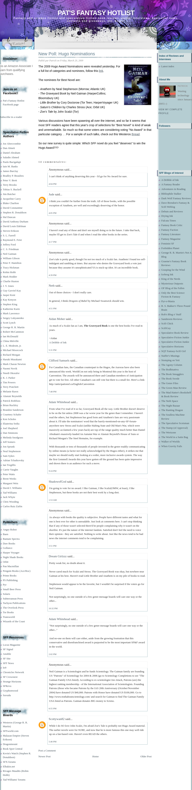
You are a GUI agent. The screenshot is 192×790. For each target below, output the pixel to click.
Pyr (4, 584)
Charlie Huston (11, 281)
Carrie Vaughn (10, 469)
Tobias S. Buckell (12, 189)
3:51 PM (52, 546)
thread (136, 134)
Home (95, 756)
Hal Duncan (9, 217)
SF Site (7, 658)
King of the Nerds (170, 278)
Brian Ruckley (10, 405)
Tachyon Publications (14, 603)
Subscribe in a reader (11, 116)
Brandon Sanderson (13, 409)
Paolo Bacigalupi (12, 161)
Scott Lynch (9, 322)
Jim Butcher (9, 194)
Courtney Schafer (12, 414)
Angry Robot (10, 529)
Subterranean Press (13, 598)
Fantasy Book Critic (172, 225)
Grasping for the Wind (173, 269)
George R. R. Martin (13, 327)
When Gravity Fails (171, 446)
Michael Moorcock (13, 350)
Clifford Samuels (59, 360)
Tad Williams (10, 492)
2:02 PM (52, 654)
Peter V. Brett (10, 180)
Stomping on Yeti (170, 360)
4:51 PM (52, 308)
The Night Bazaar (170, 405)
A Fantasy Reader (170, 184)
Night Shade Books (13, 557)
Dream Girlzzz (58, 556)
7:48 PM (52, 391)
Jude (51, 194)
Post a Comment (47, 750)
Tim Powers (9, 382)
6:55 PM (52, 708)
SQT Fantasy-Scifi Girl (173, 351)
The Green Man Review (174, 387)
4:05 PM (52, 213)
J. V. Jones (8, 285)
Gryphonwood (10, 690)
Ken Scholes (9, 419)
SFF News (8, 663)
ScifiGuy (166, 328)
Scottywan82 (56, 719)
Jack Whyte (9, 497)
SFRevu (7, 685)
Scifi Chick (167, 323)
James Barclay (10, 171)
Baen (5, 534)
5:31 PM (52, 350)
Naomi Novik (10, 368)
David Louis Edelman (14, 226)
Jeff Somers (9, 441)
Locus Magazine (11, 644)
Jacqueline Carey (12, 198)
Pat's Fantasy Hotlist (96, 13)
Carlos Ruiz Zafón (12, 506)
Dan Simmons (10, 432)
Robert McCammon (13, 331)
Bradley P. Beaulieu (13, 175)
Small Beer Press (12, 589)
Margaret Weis (10, 483)
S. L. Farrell (9, 235)
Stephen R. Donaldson (14, 212)
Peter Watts (9, 474)
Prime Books (10, 575)
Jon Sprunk (9, 446)
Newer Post (44, 756)
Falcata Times (168, 220)
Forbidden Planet (170, 248)
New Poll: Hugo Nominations (66, 53)
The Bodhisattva (170, 369)
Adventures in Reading (173, 189)
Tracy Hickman (11, 267)
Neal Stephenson (12, 451)
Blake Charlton (11, 203)
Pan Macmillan (11, 566)
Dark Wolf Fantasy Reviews (176, 198)
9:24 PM (52, 471)
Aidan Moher (57, 319)
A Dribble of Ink (57, 342)
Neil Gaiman (9, 253)
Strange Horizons (12, 681)
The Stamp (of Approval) (174, 427)
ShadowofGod (57, 481)
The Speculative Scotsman (175, 423)
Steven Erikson (11, 230)
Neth (52, 285)
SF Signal (8, 649)
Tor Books (8, 612)
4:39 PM (52, 275)
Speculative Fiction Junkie (175, 337)
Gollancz (7, 547)
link (101, 70)
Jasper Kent (9, 295)
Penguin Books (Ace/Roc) (16, 570)
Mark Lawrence (11, 313)
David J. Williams (12, 487)
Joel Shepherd (10, 428)
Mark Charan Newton (14, 364)
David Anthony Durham (15, 221)
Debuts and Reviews (172, 211)
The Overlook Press (13, 607)
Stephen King (10, 304)
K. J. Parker (9, 377)
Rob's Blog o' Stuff (171, 314)
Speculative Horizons (172, 346)
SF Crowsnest (10, 676)
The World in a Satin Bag (174, 437)
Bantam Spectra (11, 538)
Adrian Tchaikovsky (13, 460)
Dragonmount (10, 744)
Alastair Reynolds (12, 396)
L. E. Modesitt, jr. (12, 345)
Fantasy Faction (169, 229)
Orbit (5, 561)
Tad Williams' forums (14, 779)
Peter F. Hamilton (12, 262)
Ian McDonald (10, 336)
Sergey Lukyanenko (13, 318)
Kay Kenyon (9, 299)
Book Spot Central (12, 748)
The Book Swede (170, 378)
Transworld (9, 616)
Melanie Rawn (10, 391)
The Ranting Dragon (172, 410)
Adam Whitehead (59, 402)
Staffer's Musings (170, 355)
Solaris (6, 593)
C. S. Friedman (11, 249)
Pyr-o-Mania (168, 301)
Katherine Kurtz (11, 308)
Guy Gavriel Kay (12, 290)
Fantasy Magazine (170, 238)
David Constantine (12, 207)
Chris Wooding (11, 501)
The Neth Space (169, 400)
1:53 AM (53, 500)
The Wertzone (168, 432)
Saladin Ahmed (11, 157)
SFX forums (9, 761)
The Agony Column (171, 364)
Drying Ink (167, 215)
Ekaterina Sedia (11, 423)
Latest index (167, 66)
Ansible (7, 653)
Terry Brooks (10, 184)
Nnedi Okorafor (11, 373)
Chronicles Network (13, 672)
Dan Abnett (9, 148)
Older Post (146, 756)
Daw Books (9, 543)
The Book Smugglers (172, 374)
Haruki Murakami (12, 359)
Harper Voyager (11, 552)
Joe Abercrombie (12, 143)
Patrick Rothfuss (11, 400)
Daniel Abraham (11, 152)
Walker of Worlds (170, 441)
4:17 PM (52, 242)
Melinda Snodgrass (13, 437)
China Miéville (11, 341)
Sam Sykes (8, 455)
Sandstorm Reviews (171, 319)
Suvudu (7, 695)
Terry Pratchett (10, 386)
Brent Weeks (9, 478)
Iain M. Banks (10, 166)
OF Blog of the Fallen (172, 288)
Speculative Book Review (175, 332)
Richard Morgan (11, 354)
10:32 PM (53, 608)
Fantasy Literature (170, 234)
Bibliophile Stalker (171, 193)
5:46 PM (52, 741)
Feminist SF (167, 243)
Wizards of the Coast (14, 621)
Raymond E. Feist (12, 239)
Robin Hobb (9, 272)
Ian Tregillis (9, 464)
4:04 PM (52, 184)
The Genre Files (169, 383)
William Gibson (11, 258)
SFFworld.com (11, 730)
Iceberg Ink (167, 274)
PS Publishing (10, 580)
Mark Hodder (10, 276)
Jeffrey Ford (9, 244)
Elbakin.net (9, 766)
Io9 (4, 667)
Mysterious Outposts (172, 283)
